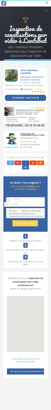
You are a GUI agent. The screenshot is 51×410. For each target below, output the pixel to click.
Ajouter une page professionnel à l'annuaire (27, 371)
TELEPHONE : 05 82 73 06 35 (25, 98)
